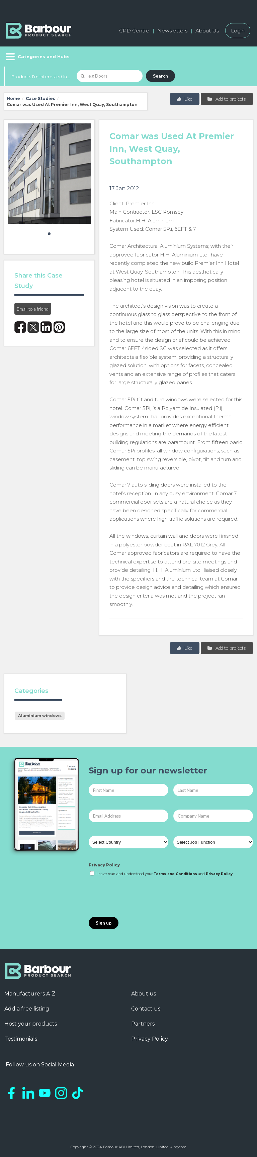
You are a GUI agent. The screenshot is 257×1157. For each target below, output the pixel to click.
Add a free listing (26, 1009)
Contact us (145, 1009)
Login (238, 30)
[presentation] (139, 897)
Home (13, 98)
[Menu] (37, 56)
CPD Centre (134, 30)
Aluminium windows (40, 715)
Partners (143, 1024)
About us (143, 993)
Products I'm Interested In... (40, 76)
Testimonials (20, 1039)
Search (160, 76)
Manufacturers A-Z (30, 993)
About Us (207, 30)
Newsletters (172, 30)
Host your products (30, 1024)
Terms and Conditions (175, 874)
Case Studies (40, 98)
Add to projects (226, 99)
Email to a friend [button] (33, 309)
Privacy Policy (104, 864)
